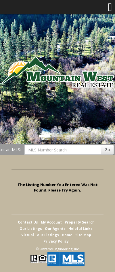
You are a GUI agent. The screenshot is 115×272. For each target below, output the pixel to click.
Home (67, 234)
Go (107, 149)
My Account (51, 222)
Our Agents (55, 228)
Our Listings (31, 228)
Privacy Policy (56, 241)
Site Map (83, 234)
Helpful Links (80, 228)
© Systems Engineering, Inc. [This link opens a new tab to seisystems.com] (58, 249)
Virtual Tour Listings (40, 234)
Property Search (80, 222)
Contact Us (28, 222)
